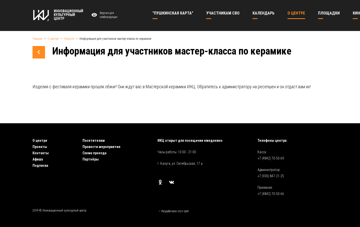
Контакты (40, 153)
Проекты (39, 147)
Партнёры (90, 159)
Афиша (37, 159)
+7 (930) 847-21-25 (271, 176)
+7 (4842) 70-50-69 (271, 158)
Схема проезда (94, 153)
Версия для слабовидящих (104, 15)
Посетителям (93, 140)
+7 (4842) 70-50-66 (271, 194)
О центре (39, 140)
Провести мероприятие (101, 147)
